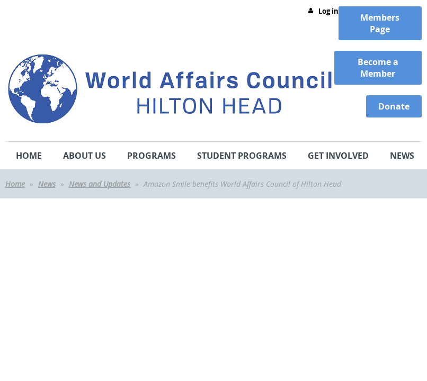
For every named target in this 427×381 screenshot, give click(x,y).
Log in (328, 11)
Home (15, 184)
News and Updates (99, 184)
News (47, 184)
